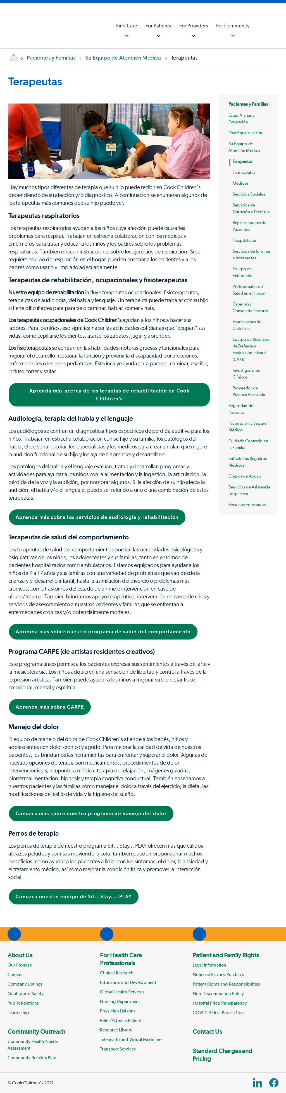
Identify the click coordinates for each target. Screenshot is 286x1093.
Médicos (241, 183)
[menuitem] (126, 25)
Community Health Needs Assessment (33, 1045)
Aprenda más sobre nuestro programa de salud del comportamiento (103, 631)
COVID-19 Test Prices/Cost (219, 1012)
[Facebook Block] (273, 1082)
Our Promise (20, 965)
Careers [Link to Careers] (15, 974)
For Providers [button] (193, 31)
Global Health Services (122, 992)
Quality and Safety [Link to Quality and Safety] (26, 993)
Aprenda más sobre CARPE (50, 707)
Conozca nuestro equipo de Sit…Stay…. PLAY (74, 896)
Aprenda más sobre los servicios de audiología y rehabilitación (97, 517)
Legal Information (210, 965)
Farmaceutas (244, 172)
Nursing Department (120, 1001)
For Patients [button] (158, 31)
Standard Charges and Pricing (222, 1054)
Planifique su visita (245, 132)
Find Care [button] (126, 31)
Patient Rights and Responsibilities (226, 984)
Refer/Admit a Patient (120, 1020)
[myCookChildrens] (261, 25)
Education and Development (128, 982)
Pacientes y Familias (248, 104)
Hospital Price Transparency (220, 1003)
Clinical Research (117, 973)
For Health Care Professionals (121, 959)
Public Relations (23, 1003)
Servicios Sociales (249, 194)
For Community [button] (233, 31)
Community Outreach (36, 1031)
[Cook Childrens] (7, 25)
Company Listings (25, 984)
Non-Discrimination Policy (218, 993)
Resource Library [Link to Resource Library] (116, 1030)
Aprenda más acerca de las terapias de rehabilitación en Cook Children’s (109, 394)
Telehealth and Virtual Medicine (130, 1039)
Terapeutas (35, 81)
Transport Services (118, 1049)
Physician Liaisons (117, 1011)
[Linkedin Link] (258, 1082)
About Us (20, 955)
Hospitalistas (244, 240)
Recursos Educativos (247, 504)
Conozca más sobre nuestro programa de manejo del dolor (91, 813)
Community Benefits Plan (32, 1057)
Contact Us (207, 1031)
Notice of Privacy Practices (218, 974)
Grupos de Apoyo (244, 476)
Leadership (18, 1012)
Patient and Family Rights (226, 955)
